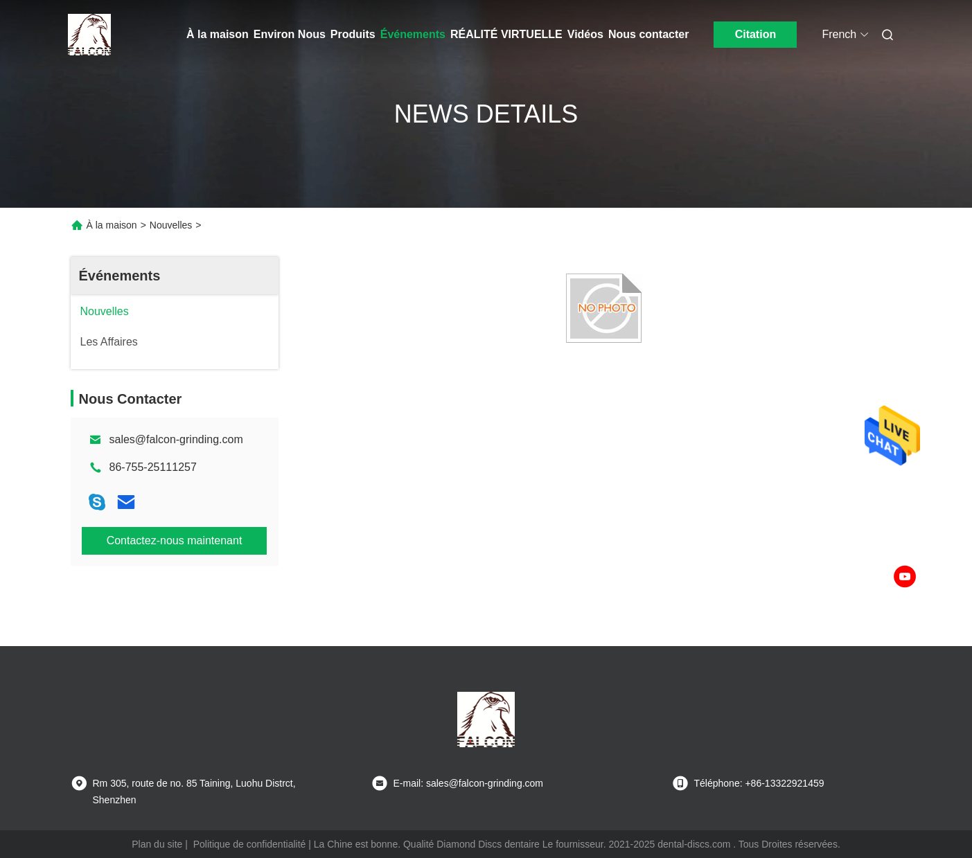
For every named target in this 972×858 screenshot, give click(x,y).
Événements (412, 34)
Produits (352, 34)
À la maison (217, 34)
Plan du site (157, 844)
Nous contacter (648, 34)
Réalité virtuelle (506, 34)
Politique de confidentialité (249, 844)
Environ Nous (290, 34)
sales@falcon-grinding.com (176, 439)
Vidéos (585, 34)
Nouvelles (171, 225)
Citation (756, 34)
